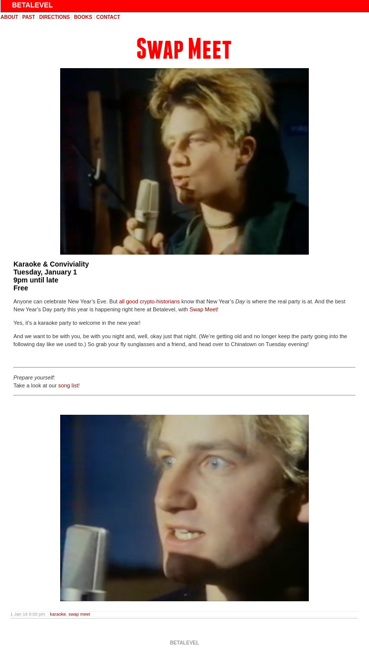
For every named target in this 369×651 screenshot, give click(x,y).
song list (68, 385)
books (83, 17)
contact (108, 17)
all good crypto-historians (149, 301)
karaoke (58, 614)
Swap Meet (184, 49)
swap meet (80, 614)
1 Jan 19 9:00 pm (27, 614)
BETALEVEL (32, 5)
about (9, 17)
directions (54, 17)
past (28, 17)
